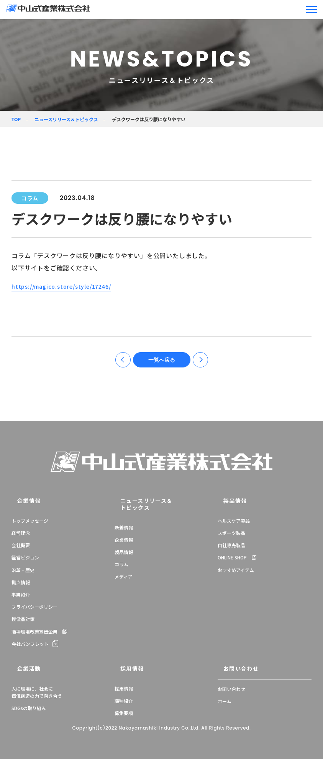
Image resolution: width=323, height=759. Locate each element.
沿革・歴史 (22, 571)
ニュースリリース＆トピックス (66, 119)
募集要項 (124, 711)
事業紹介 (20, 596)
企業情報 (21, 503)
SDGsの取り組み (28, 706)
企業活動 (21, 668)
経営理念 (20, 534)
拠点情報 (20, 583)
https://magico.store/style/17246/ (65, 286)
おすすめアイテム (236, 571)
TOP (16, 119)
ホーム (224, 699)
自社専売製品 (231, 546)
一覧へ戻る (161, 362)
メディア (124, 571)
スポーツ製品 (231, 534)
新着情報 (124, 522)
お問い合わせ (232, 668)
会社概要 (20, 546)
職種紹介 (124, 699)
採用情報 (124, 668)
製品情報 (124, 546)
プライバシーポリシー (34, 608)
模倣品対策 (22, 620)
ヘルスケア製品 (234, 522)
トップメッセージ (29, 522)
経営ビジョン (25, 559)
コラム (121, 559)
